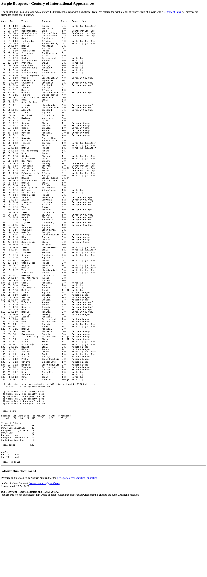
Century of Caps (172, 12)
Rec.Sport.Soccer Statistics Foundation (77, 556)
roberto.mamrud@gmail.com (44, 561)
